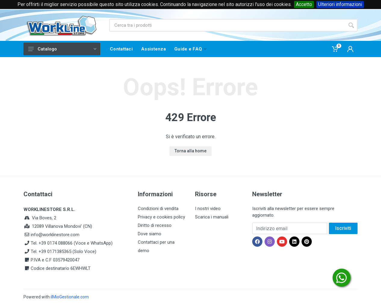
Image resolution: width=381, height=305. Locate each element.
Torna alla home (190, 150)
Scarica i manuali (211, 217)
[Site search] (227, 25)
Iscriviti (343, 228)
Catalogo (62, 49)
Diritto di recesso (155, 225)
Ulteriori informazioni (340, 4)
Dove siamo (149, 233)
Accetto (304, 4)
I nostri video (208, 208)
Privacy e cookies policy (161, 217)
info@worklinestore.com (55, 234)
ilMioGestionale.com (70, 296)
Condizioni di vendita (158, 208)
